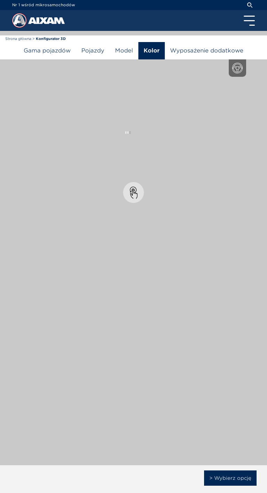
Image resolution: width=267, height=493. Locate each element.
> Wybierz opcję (230, 478)
